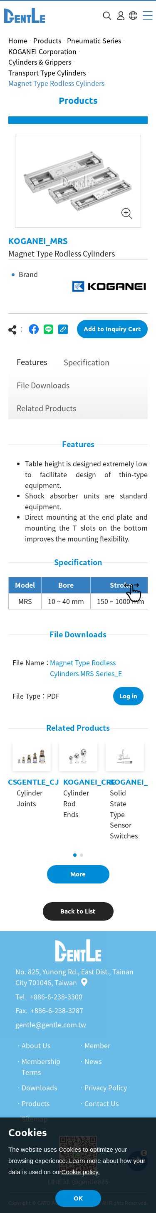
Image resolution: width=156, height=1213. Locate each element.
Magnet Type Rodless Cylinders (56, 83)
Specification (86, 362)
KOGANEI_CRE (89, 782)
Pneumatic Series (94, 40)
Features (32, 361)
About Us (36, 1045)
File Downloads (43, 385)
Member (97, 1045)
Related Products (46, 408)
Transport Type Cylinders (47, 73)
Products (47, 40)
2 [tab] (81, 855)
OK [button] (78, 1198)
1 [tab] (75, 855)
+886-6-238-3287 (57, 1010)
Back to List (78, 911)
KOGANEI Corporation (42, 51)
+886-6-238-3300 (56, 997)
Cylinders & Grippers (39, 62)
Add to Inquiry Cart (112, 328)
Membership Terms (41, 1066)
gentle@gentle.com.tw (50, 1024)
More (78, 874)
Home (17, 40)
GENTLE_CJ (38, 782)
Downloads (39, 1087)
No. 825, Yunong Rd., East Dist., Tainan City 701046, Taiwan (74, 976)
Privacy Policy (105, 1087)
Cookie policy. (81, 1171)
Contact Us (101, 1103)
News (93, 1061)
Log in (128, 696)
